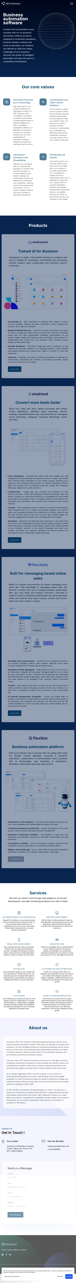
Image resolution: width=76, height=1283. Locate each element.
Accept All (69, 1276)
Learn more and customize (12, 1276)
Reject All (60, 1276)
